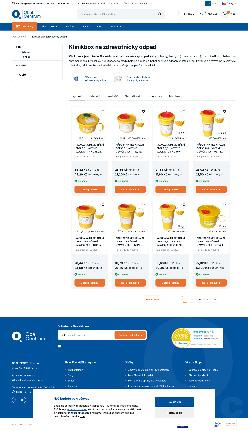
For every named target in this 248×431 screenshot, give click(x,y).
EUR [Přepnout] (214, 3)
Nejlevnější (94, 96)
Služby (70, 26)
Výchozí (77, 96)
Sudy (71, 375)
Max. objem (156, 96)
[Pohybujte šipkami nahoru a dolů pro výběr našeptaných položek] (121, 14)
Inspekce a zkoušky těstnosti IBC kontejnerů (151, 386)
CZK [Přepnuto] (208, 3)
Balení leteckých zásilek (140, 375)
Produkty (24, 26)
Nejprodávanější (133, 96)
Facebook (15, 400)
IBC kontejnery (76, 370)
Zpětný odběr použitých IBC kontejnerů (148, 370)
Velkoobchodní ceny (199, 380)
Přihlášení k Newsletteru (73, 326)
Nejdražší (113, 96)
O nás (85, 26)
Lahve (71, 380)
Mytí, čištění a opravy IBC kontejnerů (147, 380)
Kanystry (72, 386)
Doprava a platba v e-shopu (203, 370)
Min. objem (174, 96)
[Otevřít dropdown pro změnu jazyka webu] (229, 3)
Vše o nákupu (49, 26)
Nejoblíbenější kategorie (80, 362)
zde (82, 416)
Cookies (193, 386)
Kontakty (116, 26)
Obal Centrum (19, 36)
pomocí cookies (76, 409)
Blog (99, 26)
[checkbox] (60, 346)
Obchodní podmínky (199, 375)
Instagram (23, 400)
